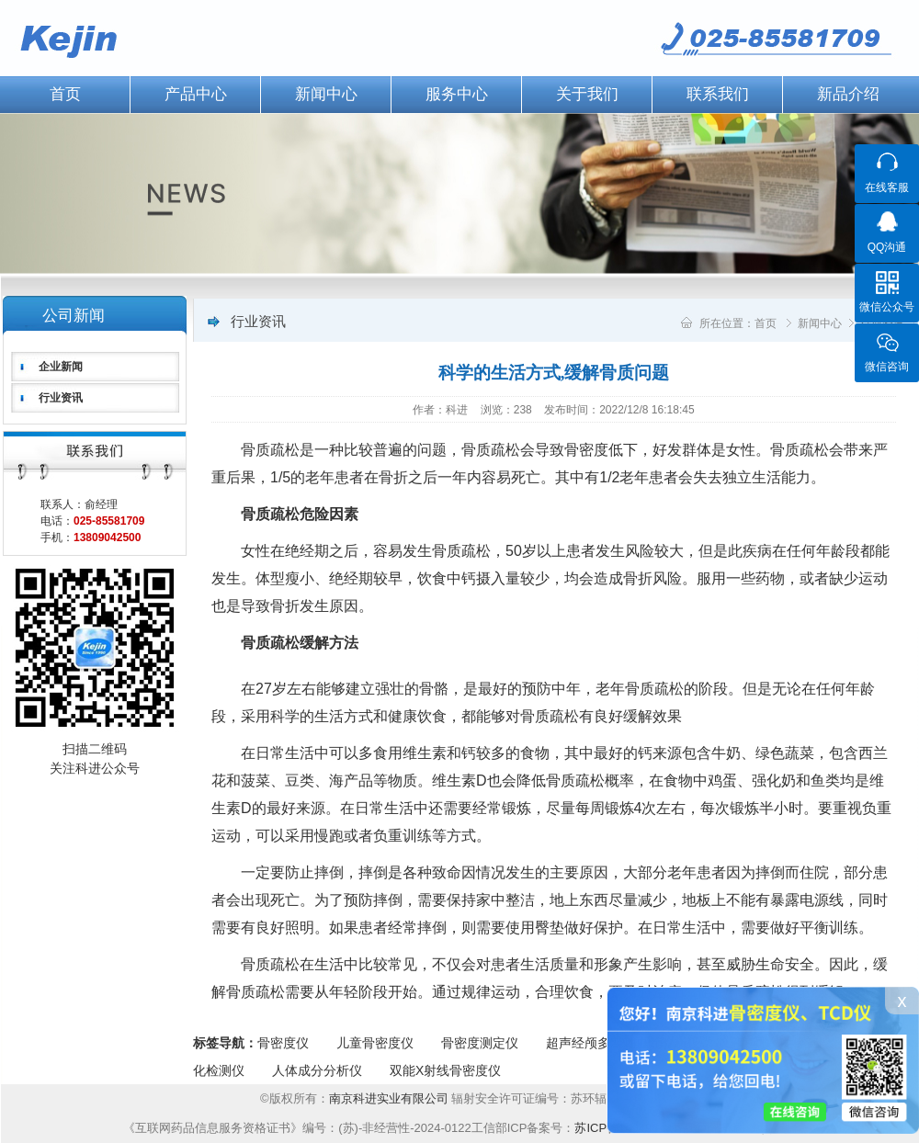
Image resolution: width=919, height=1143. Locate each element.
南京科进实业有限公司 (390, 1098)
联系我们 (717, 94)
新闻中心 (326, 94)
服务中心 (456, 94)
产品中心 (196, 94)
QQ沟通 (887, 247)
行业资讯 (61, 397)
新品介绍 (848, 94)
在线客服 (887, 187)
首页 (765, 323)
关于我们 (587, 94)
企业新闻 (61, 366)
